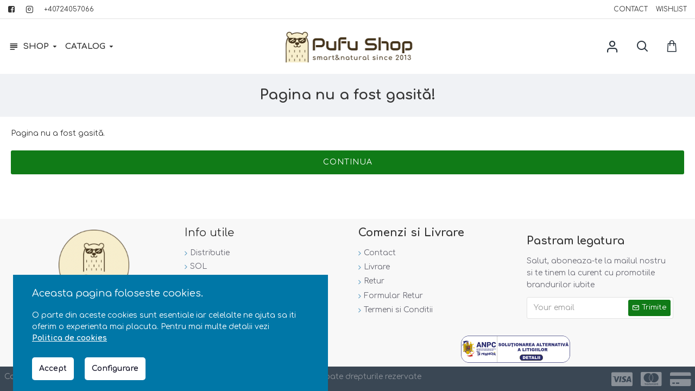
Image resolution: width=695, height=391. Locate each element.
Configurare (115, 368)
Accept (53, 368)
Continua (347, 162)
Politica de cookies (69, 338)
